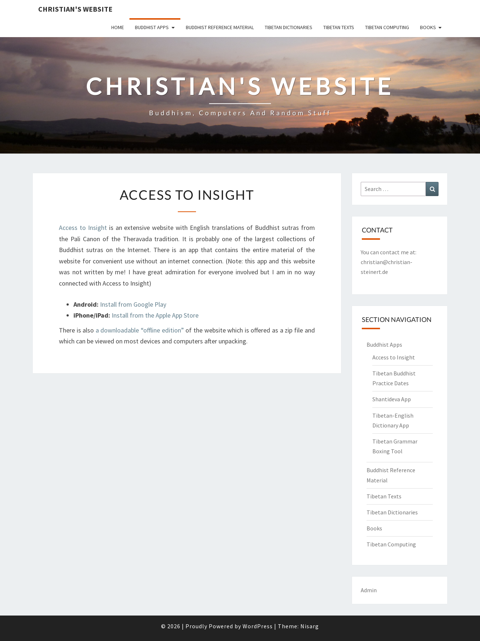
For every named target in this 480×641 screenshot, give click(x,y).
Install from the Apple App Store (155, 315)
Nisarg (309, 626)
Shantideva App (391, 399)
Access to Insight (83, 227)
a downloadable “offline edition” (140, 330)
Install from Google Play (133, 304)
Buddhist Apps (152, 27)
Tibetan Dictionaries (288, 27)
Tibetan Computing (387, 27)
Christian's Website (75, 8)
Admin (369, 590)
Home (117, 27)
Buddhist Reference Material (220, 27)
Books (428, 27)
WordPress (258, 626)
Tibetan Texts (338, 27)
